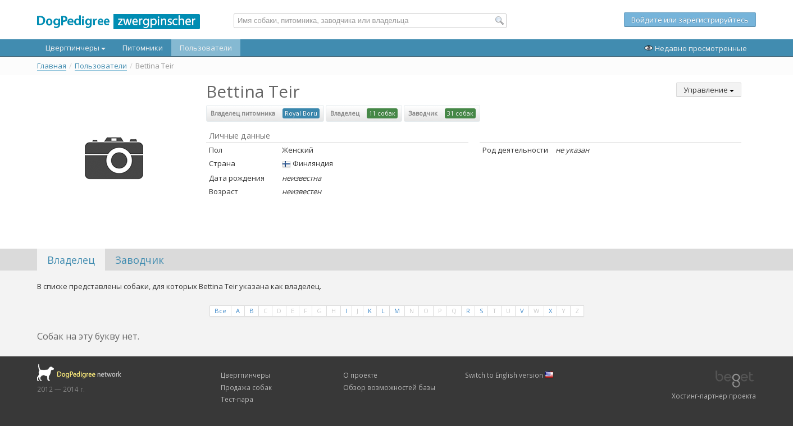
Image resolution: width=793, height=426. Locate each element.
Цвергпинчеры (75, 48)
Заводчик (139, 260)
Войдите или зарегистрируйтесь (690, 20)
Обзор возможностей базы (389, 387)
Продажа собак (246, 387)
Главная (51, 66)
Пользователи (206, 48)
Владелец (71, 260)
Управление (708, 90)
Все (220, 310)
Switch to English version (509, 374)
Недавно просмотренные (695, 48)
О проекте (360, 374)
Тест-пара (237, 399)
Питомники (142, 48)
